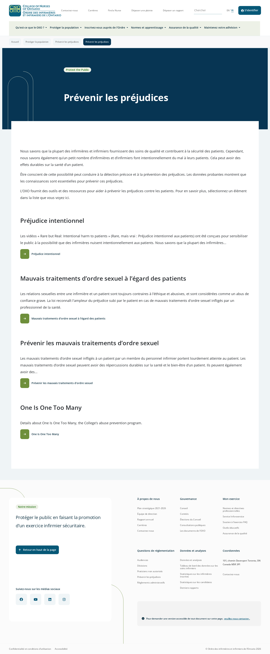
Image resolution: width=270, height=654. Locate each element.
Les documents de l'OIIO (192, 530)
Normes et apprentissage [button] (147, 27)
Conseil (184, 508)
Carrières (93, 10)
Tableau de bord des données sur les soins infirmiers (199, 567)
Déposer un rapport (173, 10)
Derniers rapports (189, 587)
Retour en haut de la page (37, 550)
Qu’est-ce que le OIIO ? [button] (30, 27)
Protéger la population (37, 41)
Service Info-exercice (233, 516)
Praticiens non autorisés (150, 571)
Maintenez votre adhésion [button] (221, 27)
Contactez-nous (69, 10)
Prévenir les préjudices (67, 41)
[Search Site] (205, 10)
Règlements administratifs (151, 582)
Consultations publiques (192, 525)
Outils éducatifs (231, 527)
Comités (184, 513)
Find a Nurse (114, 10)
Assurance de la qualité (235, 533)
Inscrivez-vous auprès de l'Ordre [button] (105, 27)
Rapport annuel (145, 519)
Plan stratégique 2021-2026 (151, 508)
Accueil (15, 41)
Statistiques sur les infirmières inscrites (196, 575)
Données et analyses (191, 560)
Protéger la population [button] (65, 27)
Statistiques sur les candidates (196, 582)
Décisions (142, 565)
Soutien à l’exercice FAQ (235, 522)
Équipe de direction (147, 513)
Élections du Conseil (190, 519)
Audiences (142, 560)
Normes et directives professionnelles (233, 509)
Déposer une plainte (142, 10)
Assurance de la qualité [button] (184, 27)
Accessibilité (61, 649)
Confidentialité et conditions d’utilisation (30, 649)
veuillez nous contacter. (237, 618)
